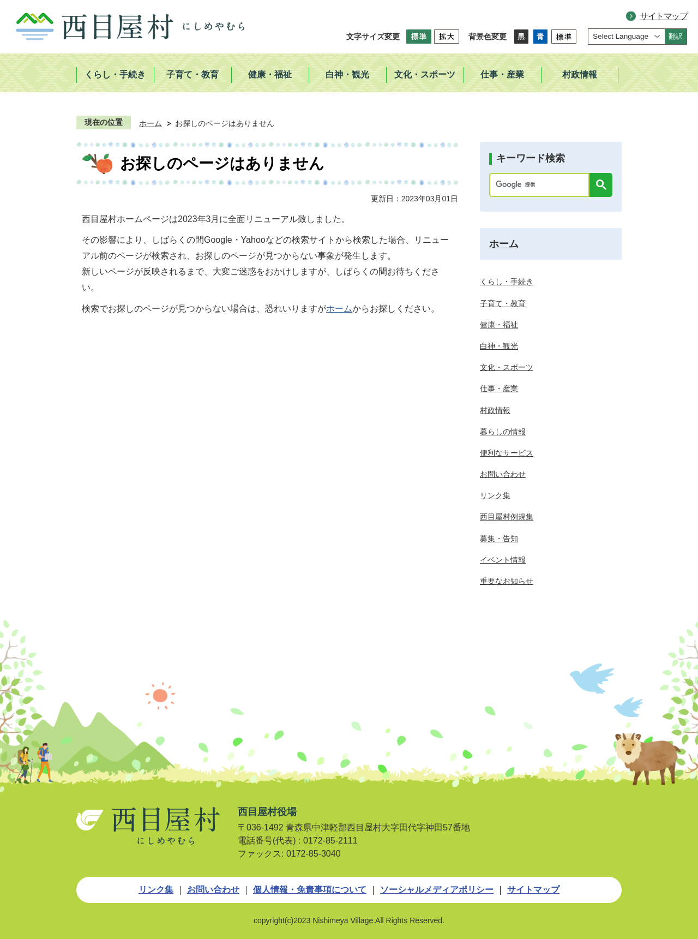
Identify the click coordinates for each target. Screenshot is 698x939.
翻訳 (676, 36)
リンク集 (156, 889)
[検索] (542, 185)
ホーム (150, 123)
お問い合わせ (213, 889)
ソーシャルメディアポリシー (437, 889)
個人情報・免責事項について (309, 889)
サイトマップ (663, 16)
